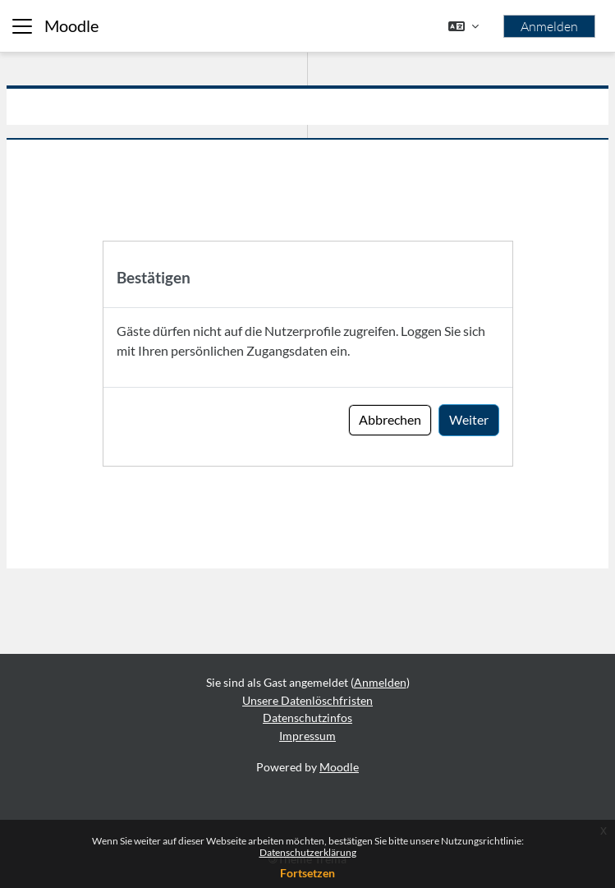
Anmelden (549, 26)
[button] (463, 26)
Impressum (307, 736)
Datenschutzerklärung (307, 852)
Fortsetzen (307, 873)
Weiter (469, 419)
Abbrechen (390, 419)
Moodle (71, 26)
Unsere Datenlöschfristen (307, 700)
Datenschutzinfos (307, 718)
